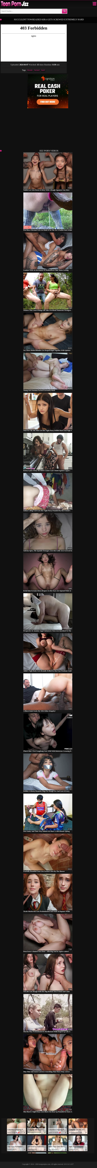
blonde (29, 70)
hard (43, 70)
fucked (36, 70)
